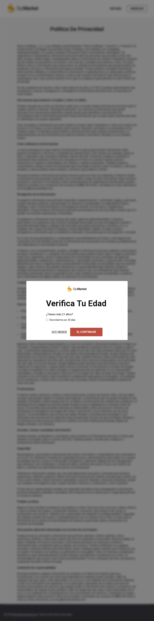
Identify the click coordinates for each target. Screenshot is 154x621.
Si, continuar (86, 332)
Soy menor (59, 332)
